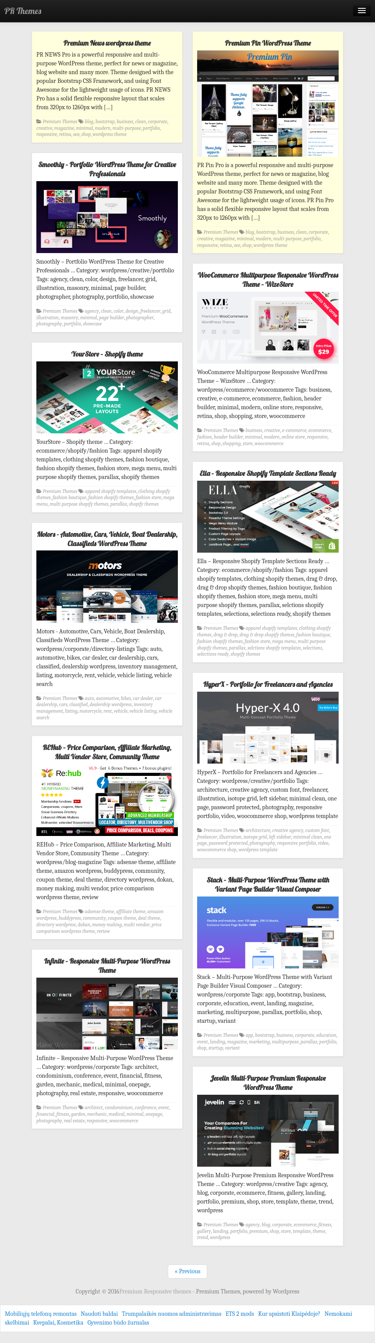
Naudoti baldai (99, 1314)
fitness (62, 1114)
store (247, 443)
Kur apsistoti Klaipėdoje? (289, 1314)
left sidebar (280, 837)
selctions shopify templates (274, 648)
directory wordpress (56, 925)
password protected (228, 843)
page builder (111, 318)
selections (312, 648)
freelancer (150, 311)
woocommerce (269, 443)
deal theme (149, 918)
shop (86, 134)
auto (89, 698)
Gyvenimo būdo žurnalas (118, 1322)
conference (145, 1108)
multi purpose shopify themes (79, 504)
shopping (232, 443)
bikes (126, 698)
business (125, 122)
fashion (204, 437)
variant (232, 1048)
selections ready (213, 654)
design (132, 311)
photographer (140, 318)
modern (103, 128)
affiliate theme (130, 911)
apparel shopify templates (110, 491)
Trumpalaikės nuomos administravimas (171, 1314)
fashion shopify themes (111, 497)
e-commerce (294, 430)
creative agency (287, 830)
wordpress (220, 1237)
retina (65, 134)
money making (107, 925)
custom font (317, 830)
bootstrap (105, 122)
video (323, 843)
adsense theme (99, 911)
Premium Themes (60, 122)
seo (76, 134)
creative (44, 128)
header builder (228, 437)
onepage (153, 1114)
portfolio (151, 128)
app (249, 1035)
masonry (69, 318)
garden (78, 1114)
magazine (64, 128)
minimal (84, 128)
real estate (74, 1121)
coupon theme (122, 918)
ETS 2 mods (240, 1314)
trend (202, 1237)
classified (78, 704)
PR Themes (22, 10)
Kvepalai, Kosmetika (58, 1322)
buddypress (70, 918)
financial (45, 1114)
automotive (107, 698)
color (118, 311)
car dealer (143, 698)
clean (140, 122)
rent (107, 711)
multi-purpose (127, 128)
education (326, 1035)
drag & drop (225, 635)
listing (71, 711)
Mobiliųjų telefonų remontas (41, 1314)
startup (216, 1048)
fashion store (149, 497)
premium (258, 1231)
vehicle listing (143, 711)
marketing (259, 1042)
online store (293, 437)
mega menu (284, 641)
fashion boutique (69, 497)
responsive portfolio (296, 843)
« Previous (187, 1271)
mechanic (96, 1114)
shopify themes (144, 504)
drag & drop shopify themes (267, 635)
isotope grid (255, 837)
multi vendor (137, 925)
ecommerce (319, 430)
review (103, 931)
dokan (84, 925)
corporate (157, 122)
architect (94, 1108)
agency (92, 311)
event (202, 1042)
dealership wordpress (111, 704)
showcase (92, 324)
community (94, 918)
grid (167, 311)
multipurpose (285, 1042)
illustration (47, 318)
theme (319, 1231)
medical (116, 1114)
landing (217, 1042)
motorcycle (91, 711)
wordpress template (258, 850)
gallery (204, 1231)
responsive (46, 134)
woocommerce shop (217, 850)
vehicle (120, 711)
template (302, 1231)
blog (89, 122)
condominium (119, 1108)
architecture (258, 830)
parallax (118, 504)
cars (63, 704)
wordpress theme (110, 134)
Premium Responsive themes (155, 1291)
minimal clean (307, 837)
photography (49, 324)
